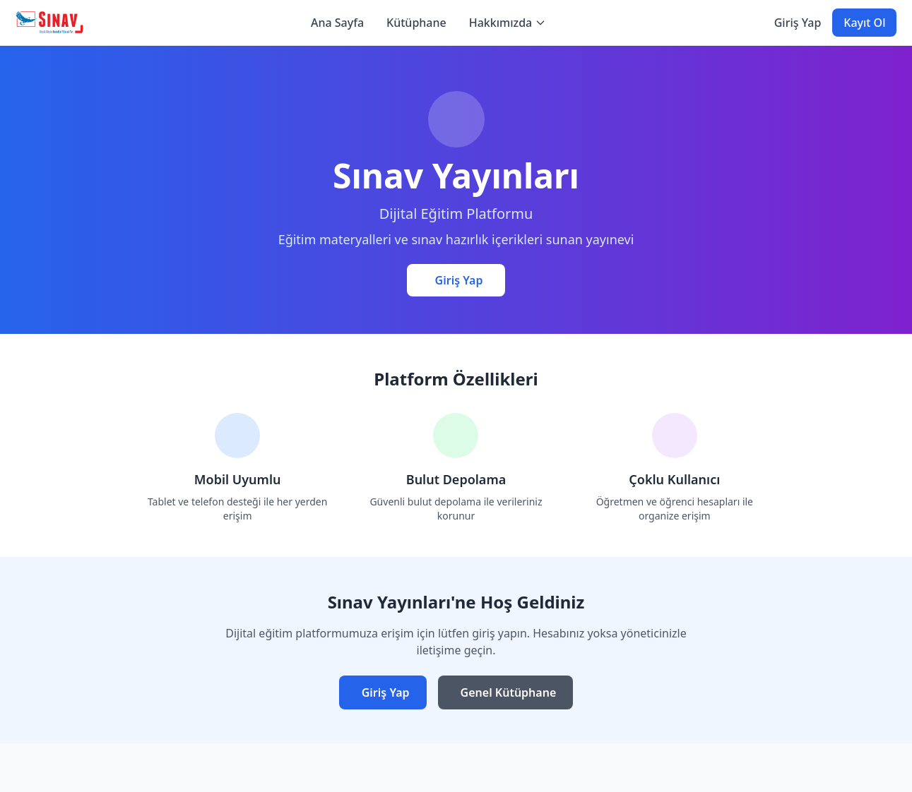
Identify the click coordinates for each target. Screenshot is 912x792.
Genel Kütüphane (509, 692)
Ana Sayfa (337, 22)
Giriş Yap (798, 22)
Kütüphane (416, 22)
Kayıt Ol (864, 22)
